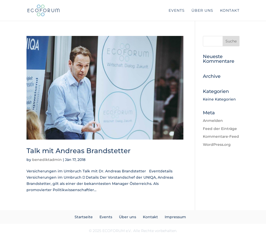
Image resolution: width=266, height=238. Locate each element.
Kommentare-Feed (221, 136)
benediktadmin (47, 159)
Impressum (175, 217)
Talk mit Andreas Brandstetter (78, 151)
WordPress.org (217, 144)
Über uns (202, 11)
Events (177, 11)
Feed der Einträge (220, 128)
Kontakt (230, 11)
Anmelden (213, 120)
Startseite (84, 217)
